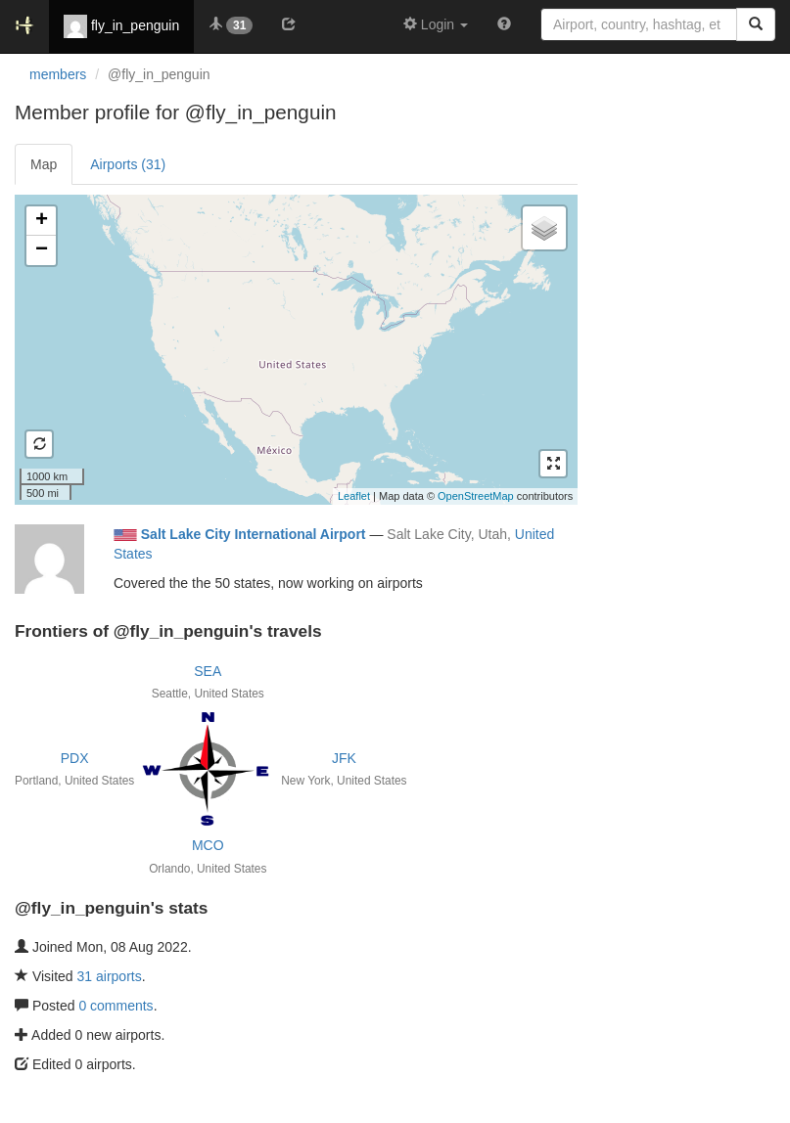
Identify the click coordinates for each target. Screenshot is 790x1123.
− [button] (41, 250)
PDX (75, 758)
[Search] (755, 24)
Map (43, 164)
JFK (344, 758)
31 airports (109, 976)
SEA (207, 671)
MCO (208, 845)
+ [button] (41, 221)
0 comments (115, 1005)
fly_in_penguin (121, 26)
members (57, 74)
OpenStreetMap (476, 496)
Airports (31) (127, 164)
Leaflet (354, 496)
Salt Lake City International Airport (253, 534)
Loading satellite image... (294, 349)
